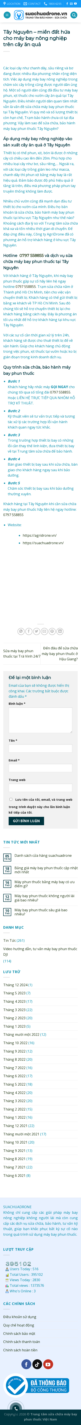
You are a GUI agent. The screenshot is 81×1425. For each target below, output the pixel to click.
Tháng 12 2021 (15, 1125)
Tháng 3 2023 (14, 1009)
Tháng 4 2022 (14, 1092)
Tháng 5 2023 (14, 993)
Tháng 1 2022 (14, 1117)
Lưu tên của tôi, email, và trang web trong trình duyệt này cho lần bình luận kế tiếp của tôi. (40, 806)
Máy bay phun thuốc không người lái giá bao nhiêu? (44, 898)
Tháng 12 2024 (15, 985)
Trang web (17, 780)
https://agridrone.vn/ (40, 535)
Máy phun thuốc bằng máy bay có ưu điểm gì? (44, 884)
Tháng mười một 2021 (21, 1134)
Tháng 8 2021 (14, 1158)
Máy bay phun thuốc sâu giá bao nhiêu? (40, 912)
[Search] (73, 15)
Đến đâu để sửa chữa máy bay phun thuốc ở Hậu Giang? (60, 653)
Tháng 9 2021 (14, 1150)
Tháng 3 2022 (14, 1100)
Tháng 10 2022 (15, 1043)
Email (14, 760)
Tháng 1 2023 (14, 1026)
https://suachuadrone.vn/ (43, 543)
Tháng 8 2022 (14, 1059)
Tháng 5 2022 (14, 1084)
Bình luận (17, 704)
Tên (13, 740)
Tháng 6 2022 (14, 1076)
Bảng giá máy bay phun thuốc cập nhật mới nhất (46, 870)
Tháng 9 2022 (14, 1051)
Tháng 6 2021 (14, 1175)
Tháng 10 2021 (15, 1142)
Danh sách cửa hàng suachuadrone (43, 856)
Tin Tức (9, 940)
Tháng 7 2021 (14, 1167)
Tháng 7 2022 (14, 1067)
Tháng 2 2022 (14, 1109)
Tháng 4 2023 (14, 1001)
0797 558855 (31, 255)
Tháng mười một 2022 (21, 1034)
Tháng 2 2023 (14, 1018)
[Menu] (7, 15)
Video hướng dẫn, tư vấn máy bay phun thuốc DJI (40, 951)
